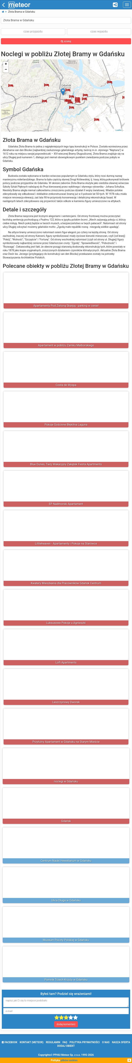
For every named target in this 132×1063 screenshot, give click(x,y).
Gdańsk (66, 821)
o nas (105, 1042)
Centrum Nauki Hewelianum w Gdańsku (66, 860)
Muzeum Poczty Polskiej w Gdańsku (66, 940)
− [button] (6, 69)
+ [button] (6, 64)
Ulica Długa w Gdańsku (66, 900)
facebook (9, 1042)
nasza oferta (121, 1042)
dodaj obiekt (66, 1045)
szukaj (66, 41)
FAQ (65, 1042)
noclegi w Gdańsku (66, 781)
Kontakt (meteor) (31, 1042)
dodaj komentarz (66, 1024)
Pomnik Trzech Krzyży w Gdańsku (66, 979)
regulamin (53, 1042)
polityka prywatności (84, 1042)
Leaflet (118, 130)
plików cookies (69, 1060)
